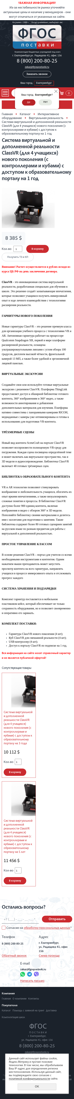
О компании (19, 999)
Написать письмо (32, 981)
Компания (8, 993)
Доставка (51, 1010)
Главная (7, 114)
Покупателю (9, 1005)
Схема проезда (49, 956)
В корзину (38, 249)
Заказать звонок (37, 74)
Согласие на (39, 928)
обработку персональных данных (47, 928)
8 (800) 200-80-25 (37, 61)
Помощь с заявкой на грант (28, 1010)
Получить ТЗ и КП (17, 257)
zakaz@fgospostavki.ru (37, 67)
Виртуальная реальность (46, 118)
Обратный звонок (14, 956)
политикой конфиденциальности (29, 1079)
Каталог (25, 114)
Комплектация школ (13, 1017)
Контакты (33, 999)
